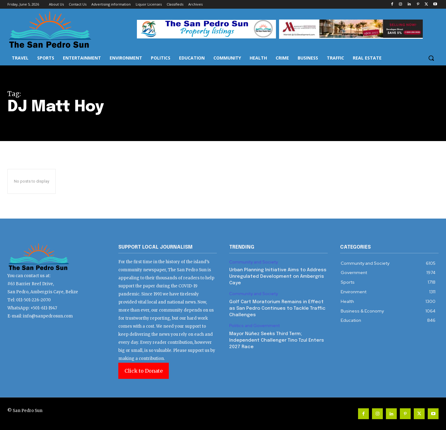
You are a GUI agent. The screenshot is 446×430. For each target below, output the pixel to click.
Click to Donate (144, 371)
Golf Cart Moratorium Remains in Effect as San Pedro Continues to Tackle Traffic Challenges (277, 308)
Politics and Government (254, 325)
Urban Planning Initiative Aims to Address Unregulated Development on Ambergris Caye (277, 277)
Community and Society (253, 262)
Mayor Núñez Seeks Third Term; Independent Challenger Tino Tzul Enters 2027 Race (276, 340)
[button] (431, 58)
